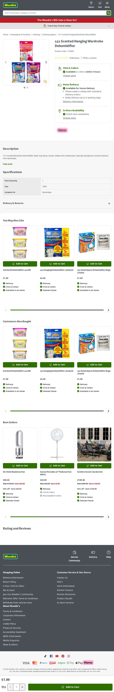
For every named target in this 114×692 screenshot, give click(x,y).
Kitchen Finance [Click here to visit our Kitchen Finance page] (65, 590)
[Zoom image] (45, 81)
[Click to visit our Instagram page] (68, 656)
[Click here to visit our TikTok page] (45, 656)
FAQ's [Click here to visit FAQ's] (60, 581)
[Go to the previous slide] (5, 62)
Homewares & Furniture (20, 34)
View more (7, 164)
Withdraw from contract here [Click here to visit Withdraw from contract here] (17, 602)
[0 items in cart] (100, 5)
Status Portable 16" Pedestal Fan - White (56, 473)
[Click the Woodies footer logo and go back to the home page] (10, 556)
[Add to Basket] (70, 687)
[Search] (108, 12)
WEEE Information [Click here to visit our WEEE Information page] (12, 636)
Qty (3, 687)
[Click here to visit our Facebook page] (51, 656)
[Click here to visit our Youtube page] (57, 656)
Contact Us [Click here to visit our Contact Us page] (62, 577)
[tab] (24, 87)
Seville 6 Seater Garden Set (90, 472)
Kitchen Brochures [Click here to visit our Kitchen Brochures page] (66, 594)
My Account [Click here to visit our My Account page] (9, 590)
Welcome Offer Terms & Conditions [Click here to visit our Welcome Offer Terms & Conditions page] (20, 598)
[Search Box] (57, 12)
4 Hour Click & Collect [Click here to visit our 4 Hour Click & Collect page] (13, 586)
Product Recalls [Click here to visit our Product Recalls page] (64, 598)
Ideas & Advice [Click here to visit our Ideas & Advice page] (10, 644)
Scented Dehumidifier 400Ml (17, 270)
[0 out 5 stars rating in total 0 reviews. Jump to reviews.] (67, 58)
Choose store (69, 75)
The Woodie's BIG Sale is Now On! (57, 20)
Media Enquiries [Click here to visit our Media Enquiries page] (11, 640)
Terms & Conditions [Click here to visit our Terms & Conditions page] (13, 611)
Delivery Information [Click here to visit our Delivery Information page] (13, 577)
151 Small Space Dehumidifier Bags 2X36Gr (94, 271)
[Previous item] (5, 26)
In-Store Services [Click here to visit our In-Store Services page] (65, 602)
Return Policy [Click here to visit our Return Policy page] (9, 581)
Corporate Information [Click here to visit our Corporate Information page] (14, 615)
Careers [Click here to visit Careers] (7, 619)
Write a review (90, 58)
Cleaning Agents (49, 34)
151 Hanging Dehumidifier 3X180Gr (56, 270)
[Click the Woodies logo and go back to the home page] (10, 5)
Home (5, 34)
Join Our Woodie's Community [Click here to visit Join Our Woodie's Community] (18, 594)
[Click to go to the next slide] (108, 310)
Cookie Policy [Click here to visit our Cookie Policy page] (9, 623)
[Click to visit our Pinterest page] (62, 656)
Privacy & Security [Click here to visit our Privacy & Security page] (12, 628)
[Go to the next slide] (46, 62)
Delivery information (73, 101)
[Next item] (109, 26)
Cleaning (36, 34)
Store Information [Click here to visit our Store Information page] (66, 586)
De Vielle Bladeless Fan (14, 472)
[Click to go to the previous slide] (5, 310)
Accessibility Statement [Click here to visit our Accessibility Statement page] (14, 632)
